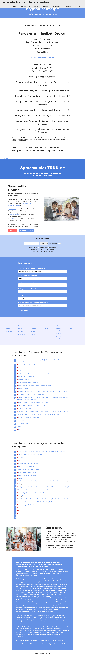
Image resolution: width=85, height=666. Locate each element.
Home (13, 6)
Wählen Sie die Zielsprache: (26, 282)
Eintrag (77, 6)
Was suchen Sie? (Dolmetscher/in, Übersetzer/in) (31, 268)
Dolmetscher (33, 6)
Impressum (56, 6)
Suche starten (24, 310)
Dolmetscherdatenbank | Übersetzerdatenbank (26, 2)
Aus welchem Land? (23, 296)
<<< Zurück (6, 19)
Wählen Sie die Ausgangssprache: (27, 275)
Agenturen (44, 6)
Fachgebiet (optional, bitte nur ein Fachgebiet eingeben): (33, 302)
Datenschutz (67, 6)
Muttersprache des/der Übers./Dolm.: (28, 289)
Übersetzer (22, 6)
